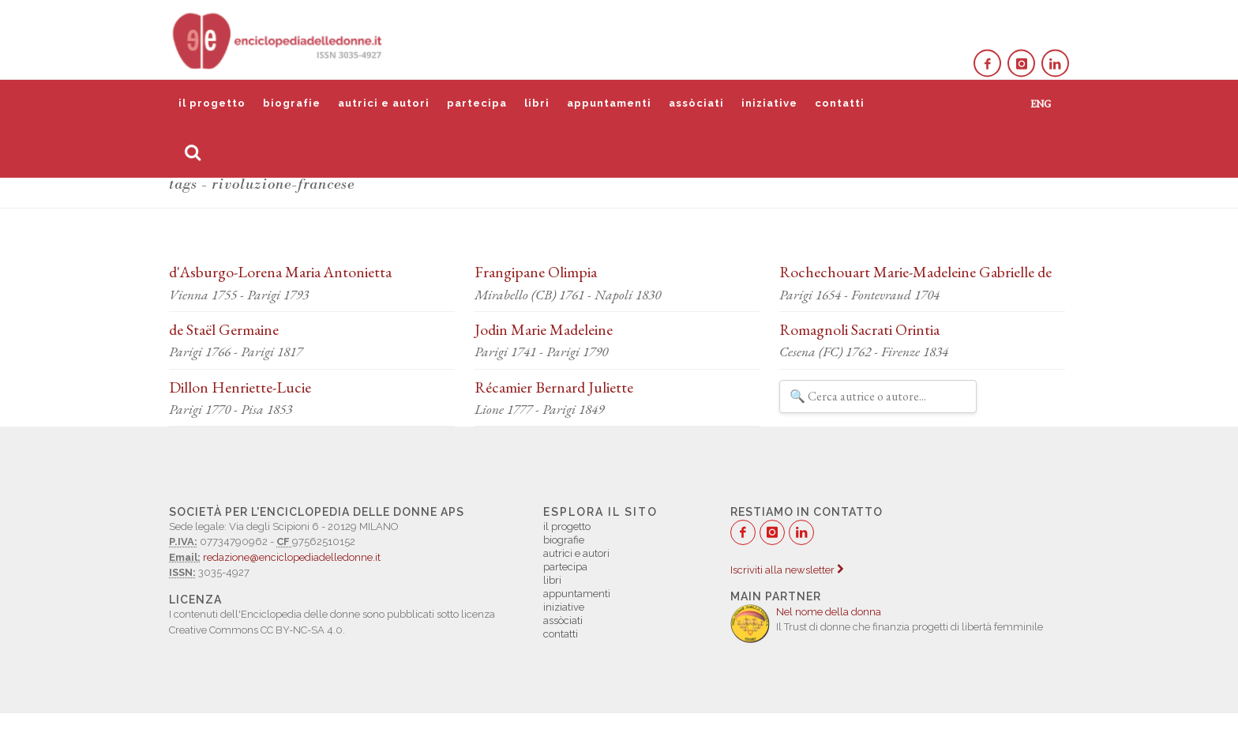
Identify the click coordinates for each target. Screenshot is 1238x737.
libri (537, 103)
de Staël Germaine (224, 329)
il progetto (212, 103)
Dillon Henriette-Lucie (240, 387)
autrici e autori (384, 103)
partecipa (477, 103)
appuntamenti (609, 103)
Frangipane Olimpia (536, 271)
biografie (292, 103)
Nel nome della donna (828, 612)
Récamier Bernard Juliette (554, 387)
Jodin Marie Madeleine (544, 329)
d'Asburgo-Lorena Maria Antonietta (280, 271)
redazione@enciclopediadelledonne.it (292, 557)
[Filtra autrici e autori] (878, 396)
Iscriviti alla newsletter (786, 570)
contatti (840, 103)
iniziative (769, 103)
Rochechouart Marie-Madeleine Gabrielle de (915, 271)
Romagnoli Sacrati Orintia (859, 329)
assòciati (696, 103)
